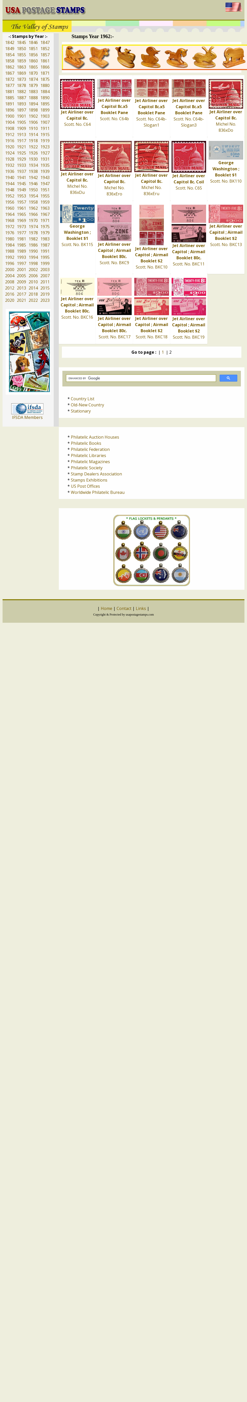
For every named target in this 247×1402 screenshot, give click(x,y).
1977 (21, 233)
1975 (45, 226)
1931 (45, 159)
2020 (9, 300)
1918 (33, 140)
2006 (33, 276)
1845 (21, 42)
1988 (9, 251)
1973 (21, 226)
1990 (33, 251)
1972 (9, 226)
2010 (33, 282)
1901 (21, 116)
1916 (9, 140)
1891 (9, 104)
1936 (9, 171)
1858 (9, 61)
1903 (45, 116)
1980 (9, 239)
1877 (9, 85)
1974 (33, 226)
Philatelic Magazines (90, 461)
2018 (33, 294)
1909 (21, 128)
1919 (45, 140)
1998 (33, 263)
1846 (33, 42)
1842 (9, 42)
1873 (21, 79)
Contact (124, 608)
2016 (9, 294)
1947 (45, 183)
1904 (9, 122)
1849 (9, 48)
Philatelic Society (87, 468)
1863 (21, 67)
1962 (33, 208)
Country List (82, 399)
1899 (45, 110)
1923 (45, 147)
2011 (45, 282)
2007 (45, 276)
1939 (45, 171)
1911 (45, 128)
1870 (33, 73)
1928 (9, 159)
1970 (33, 220)
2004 (9, 276)
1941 (21, 177)
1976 (9, 233)
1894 (33, 104)
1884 (45, 91)
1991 (45, 251)
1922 (33, 147)
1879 (33, 85)
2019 (45, 294)
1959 (45, 202)
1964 (9, 214)
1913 (21, 134)
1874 (33, 79)
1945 (21, 183)
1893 (21, 104)
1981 (21, 239)
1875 (45, 79)
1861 (45, 61)
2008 (9, 282)
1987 (45, 245)
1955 (45, 196)
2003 (45, 269)
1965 (21, 214)
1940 (9, 177)
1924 (9, 153)
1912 (9, 134)
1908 (9, 128)
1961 (21, 208)
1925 (21, 153)
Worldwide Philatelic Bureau (98, 492)
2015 (45, 288)
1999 (45, 263)
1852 (45, 48)
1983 (45, 239)
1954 (33, 196)
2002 (33, 269)
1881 (9, 91)
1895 (45, 104)
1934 (33, 165)
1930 (33, 159)
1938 (33, 171)
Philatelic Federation (90, 449)
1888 (33, 98)
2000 (9, 269)
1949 (21, 190)
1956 (9, 202)
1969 (21, 220)
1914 (33, 134)
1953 (21, 196)
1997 (21, 263)
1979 (45, 233)
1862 (9, 67)
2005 (21, 276)
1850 (21, 48)
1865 (33, 67)
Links (141, 608)
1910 (33, 128)
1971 (45, 220)
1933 (21, 165)
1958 (33, 202)
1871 (45, 73)
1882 (21, 91)
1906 (33, 122)
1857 (45, 55)
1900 (9, 116)
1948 (9, 190)
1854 (9, 55)
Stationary (81, 411)
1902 (33, 116)
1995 (45, 257)
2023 (45, 300)
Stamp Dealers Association (96, 474)
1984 (9, 245)
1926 (33, 153)
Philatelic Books (86, 443)
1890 (45, 98)
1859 (21, 61)
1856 (33, 55)
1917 (21, 140)
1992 (9, 257)
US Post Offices (85, 486)
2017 (21, 294)
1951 (45, 190)
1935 (45, 165)
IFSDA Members (27, 417)
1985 (21, 245)
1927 (45, 153)
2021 (21, 300)
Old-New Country (87, 405)
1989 (21, 251)
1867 (9, 73)
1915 (45, 134)
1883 (33, 91)
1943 (45, 177)
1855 (21, 55)
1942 (33, 177)
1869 (21, 73)
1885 (9, 98)
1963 (45, 208)
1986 (33, 245)
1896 (9, 110)
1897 (21, 110)
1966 (33, 214)
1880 (45, 85)
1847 (45, 42)
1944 (9, 183)
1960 (9, 208)
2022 (33, 300)
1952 (9, 196)
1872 (9, 79)
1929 (21, 159)
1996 (9, 263)
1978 (33, 233)
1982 (33, 239)
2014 (33, 288)
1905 (21, 122)
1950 (33, 190)
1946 (33, 183)
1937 (21, 171)
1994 (33, 257)
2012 (9, 288)
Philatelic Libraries (88, 455)
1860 (33, 61)
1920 (9, 147)
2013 (21, 288)
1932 (9, 165)
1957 (21, 202)
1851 (33, 48)
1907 (45, 122)
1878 (21, 85)
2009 (21, 282)
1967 (45, 214)
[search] (140, 378)
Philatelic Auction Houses (95, 437)
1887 (21, 98)
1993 (21, 257)
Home (106, 608)
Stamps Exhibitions (89, 480)
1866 (45, 67)
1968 (9, 220)
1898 (33, 110)
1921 (21, 147)
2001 (21, 269)
